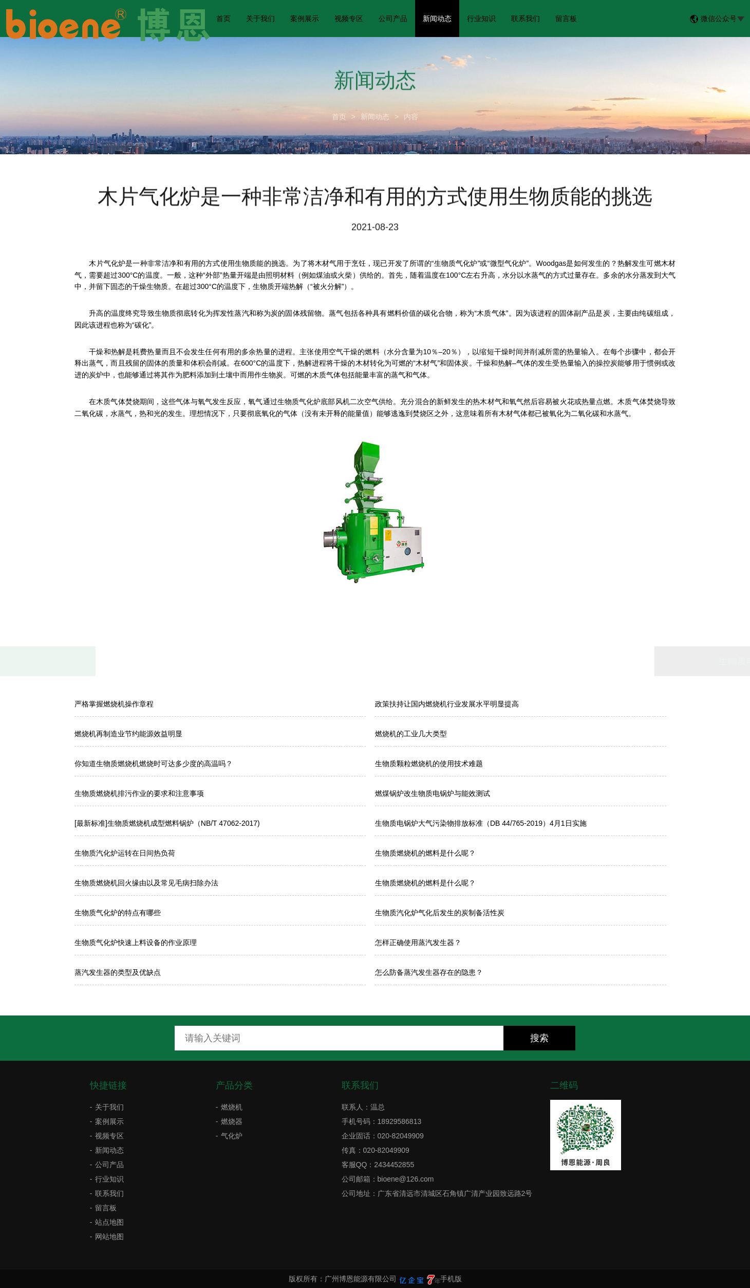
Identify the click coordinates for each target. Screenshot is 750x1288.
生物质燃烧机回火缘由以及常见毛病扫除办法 (146, 883)
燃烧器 (231, 1121)
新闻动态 (437, 18)
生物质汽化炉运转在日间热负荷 (124, 853)
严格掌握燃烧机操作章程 (114, 704)
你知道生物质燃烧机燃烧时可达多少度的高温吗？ (153, 763)
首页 (223, 18)
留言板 (566, 18)
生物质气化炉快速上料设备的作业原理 (135, 942)
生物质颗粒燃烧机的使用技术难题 (429, 763)
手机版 (451, 1279)
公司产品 (393, 18)
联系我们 (525, 18)
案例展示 (304, 18)
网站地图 (109, 1236)
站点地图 (109, 1222)
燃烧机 (231, 1107)
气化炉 (231, 1136)
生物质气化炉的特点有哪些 (117, 913)
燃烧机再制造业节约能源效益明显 (128, 734)
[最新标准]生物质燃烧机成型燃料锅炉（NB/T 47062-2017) (167, 823)
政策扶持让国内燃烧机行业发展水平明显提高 (447, 704)
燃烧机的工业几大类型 (411, 734)
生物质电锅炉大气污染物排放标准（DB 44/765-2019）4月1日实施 (481, 823)
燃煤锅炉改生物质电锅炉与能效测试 (432, 793)
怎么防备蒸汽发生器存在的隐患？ (429, 972)
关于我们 (260, 18)
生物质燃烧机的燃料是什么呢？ (425, 853)
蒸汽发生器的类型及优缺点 (117, 972)
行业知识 (481, 18)
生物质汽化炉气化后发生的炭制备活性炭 (439, 913)
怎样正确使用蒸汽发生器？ (418, 942)
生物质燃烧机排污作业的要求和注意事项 (139, 793)
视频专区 (348, 18)
